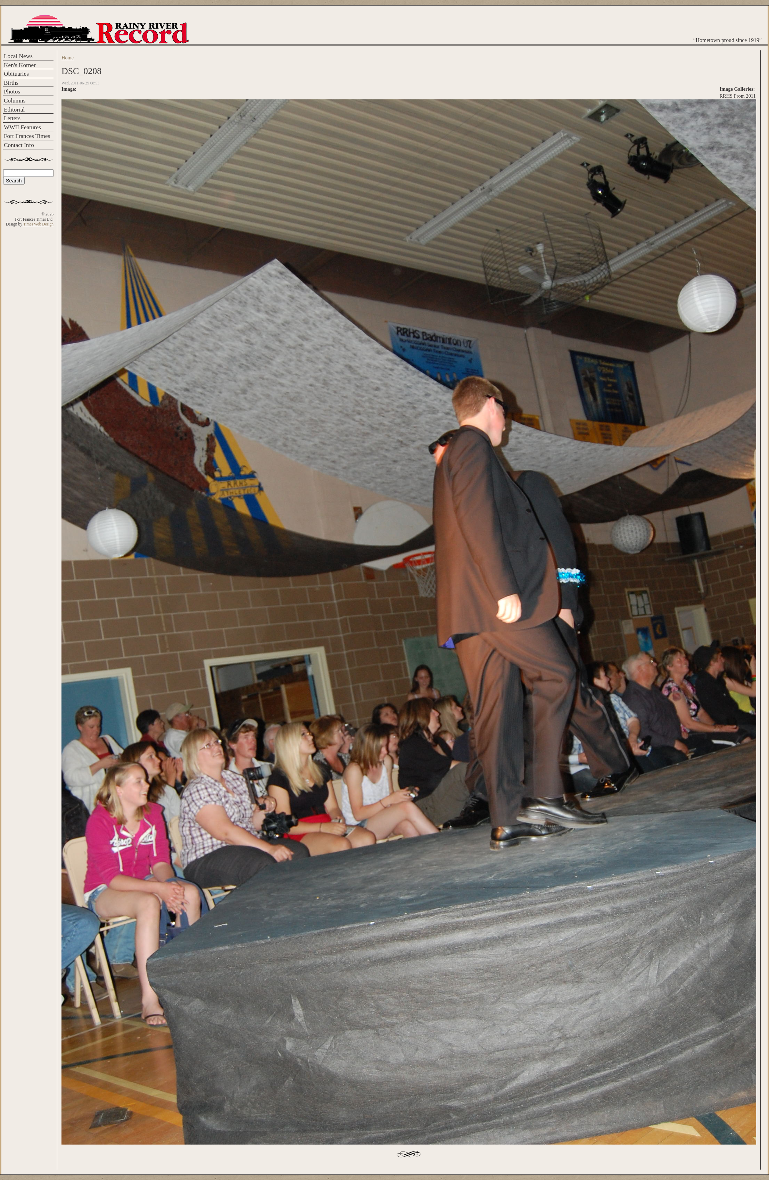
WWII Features (22, 127)
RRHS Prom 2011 (738, 96)
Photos (12, 91)
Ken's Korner (20, 65)
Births (11, 83)
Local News (18, 56)
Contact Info (19, 145)
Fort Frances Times (27, 136)
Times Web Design (38, 224)
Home (67, 57)
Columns (14, 100)
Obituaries (16, 74)
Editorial (14, 109)
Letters (12, 118)
